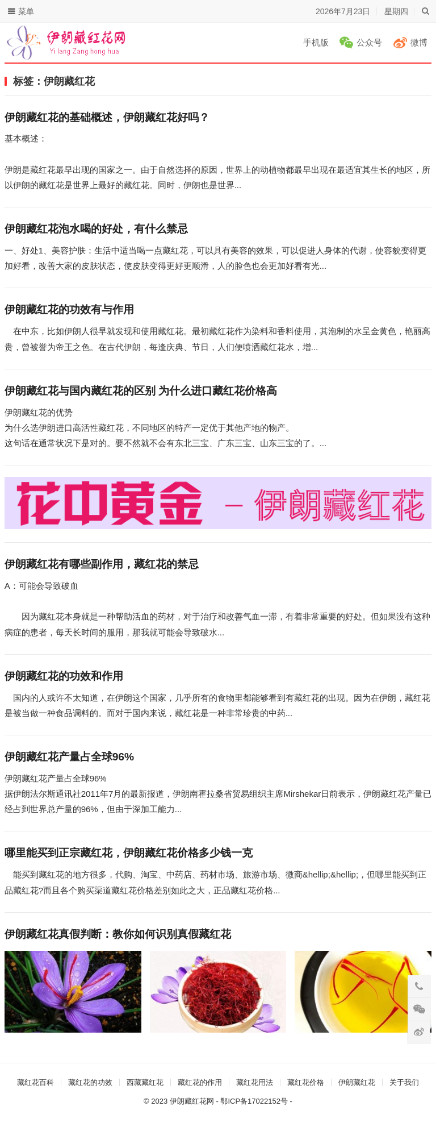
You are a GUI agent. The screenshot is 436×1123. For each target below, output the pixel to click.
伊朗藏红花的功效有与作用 (69, 309)
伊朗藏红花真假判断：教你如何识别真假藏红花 (118, 934)
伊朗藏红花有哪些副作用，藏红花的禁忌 (103, 564)
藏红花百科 (35, 1082)
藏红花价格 (305, 1082)
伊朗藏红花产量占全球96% (69, 757)
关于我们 (404, 1082)
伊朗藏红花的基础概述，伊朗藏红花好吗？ (107, 117)
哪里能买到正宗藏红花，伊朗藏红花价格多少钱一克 (129, 853)
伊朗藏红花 (356, 1082)
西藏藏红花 (145, 1082)
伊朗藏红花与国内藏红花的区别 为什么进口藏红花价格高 (141, 391)
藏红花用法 (254, 1082)
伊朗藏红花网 (192, 1101)
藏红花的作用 (200, 1082)
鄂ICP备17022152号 (254, 1101)
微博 (418, 42)
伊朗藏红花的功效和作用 (65, 676)
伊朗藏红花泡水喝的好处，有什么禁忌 (96, 229)
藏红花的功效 (90, 1082)
